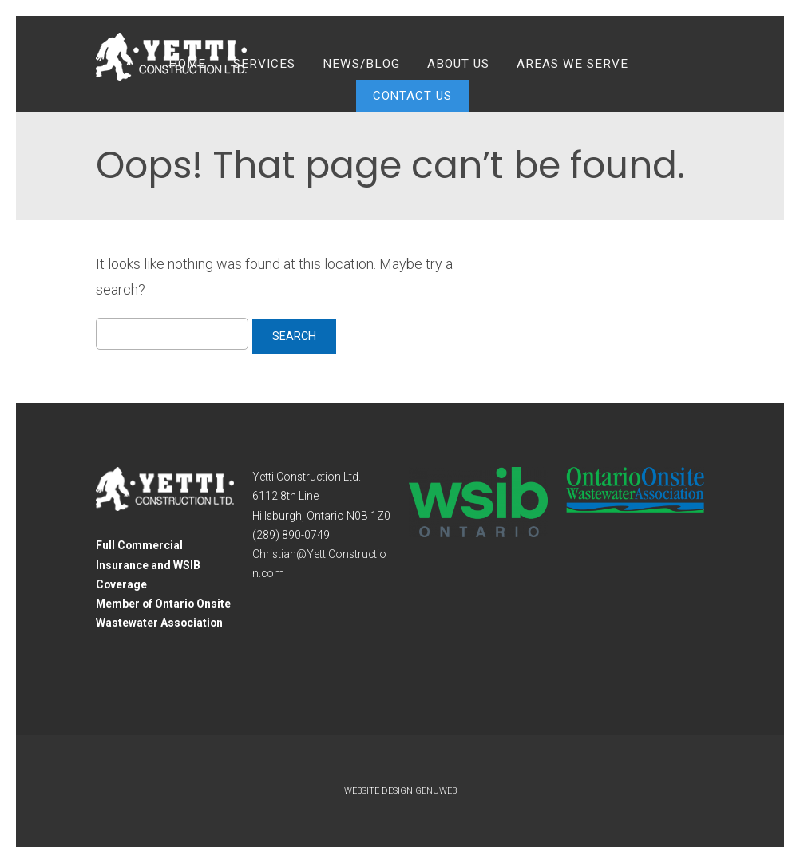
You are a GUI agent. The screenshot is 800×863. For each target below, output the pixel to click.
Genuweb (436, 791)
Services (264, 64)
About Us (458, 64)
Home (187, 64)
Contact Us (412, 96)
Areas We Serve (572, 64)
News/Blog (361, 64)
